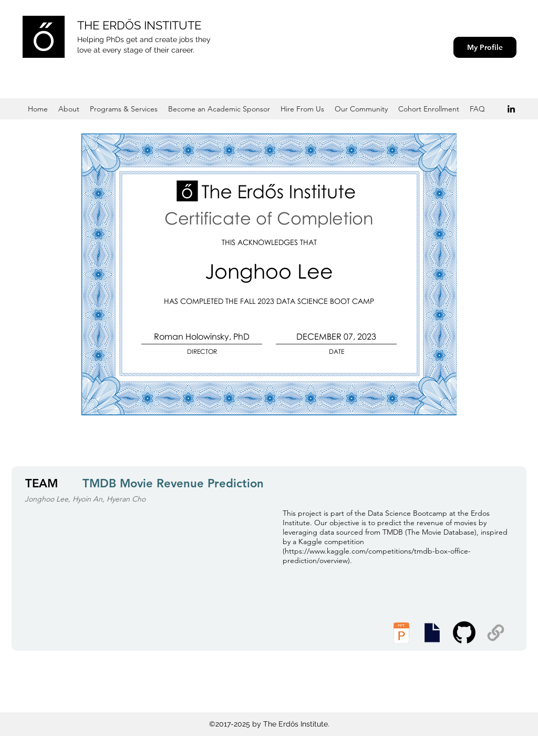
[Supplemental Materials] (496, 633)
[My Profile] (484, 47)
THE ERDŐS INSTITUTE (139, 25)
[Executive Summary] (431, 633)
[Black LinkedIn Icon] (511, 109)
